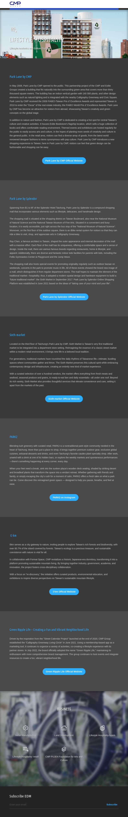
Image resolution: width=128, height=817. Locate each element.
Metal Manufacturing (25, 735)
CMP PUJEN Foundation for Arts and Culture (64, 758)
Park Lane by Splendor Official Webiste (64, 297)
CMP (15, 4)
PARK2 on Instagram (64, 497)
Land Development (63, 735)
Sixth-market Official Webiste (64, 398)
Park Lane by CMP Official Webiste (64, 160)
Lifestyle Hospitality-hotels (102, 735)
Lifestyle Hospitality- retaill (25, 756)
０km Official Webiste (64, 591)
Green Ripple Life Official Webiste (64, 671)
